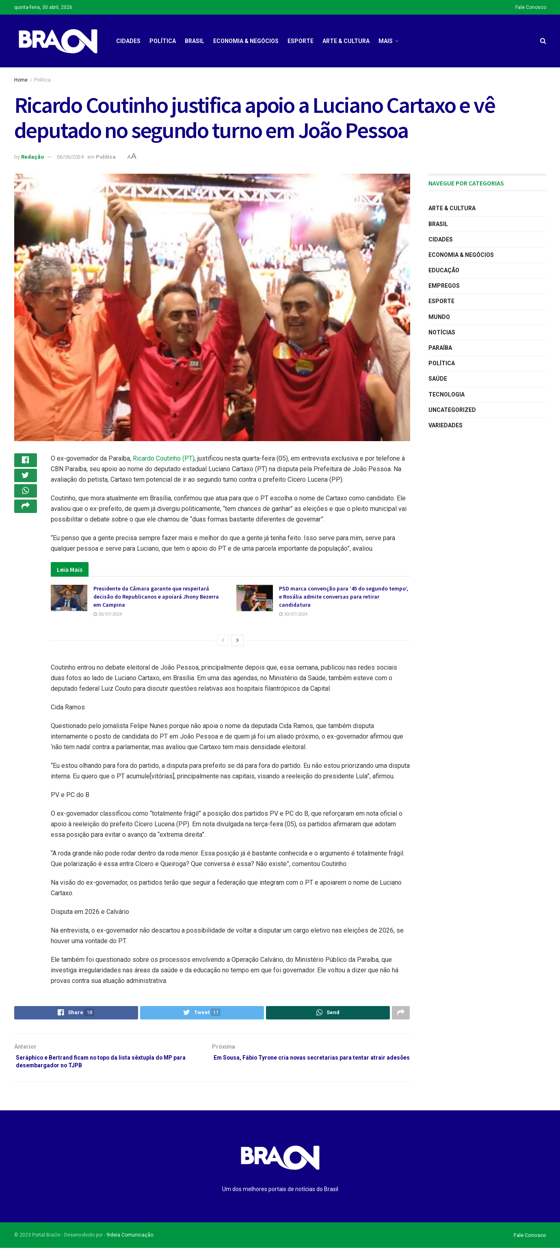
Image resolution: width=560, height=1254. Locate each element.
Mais (385, 41)
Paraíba (440, 348)
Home (21, 80)
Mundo (439, 317)
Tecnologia (446, 394)
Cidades (128, 41)
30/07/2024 (107, 614)
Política (162, 41)
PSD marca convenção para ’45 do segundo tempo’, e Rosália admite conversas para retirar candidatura (343, 596)
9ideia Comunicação (129, 1241)
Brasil (194, 41)
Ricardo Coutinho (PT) (164, 458)
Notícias (441, 332)
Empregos (444, 285)
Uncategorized (452, 410)
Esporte (301, 41)
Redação (32, 157)
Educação (443, 270)
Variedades (445, 425)
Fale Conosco (530, 7)
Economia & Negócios (246, 41)
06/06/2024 (70, 157)
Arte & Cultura (346, 41)
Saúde (437, 378)
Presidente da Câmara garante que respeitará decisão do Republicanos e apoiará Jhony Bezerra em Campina (156, 596)
